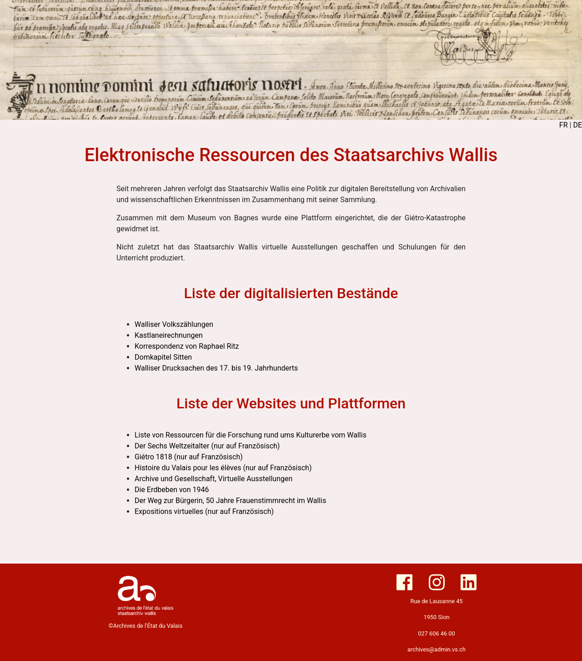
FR (563, 125)
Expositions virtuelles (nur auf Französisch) (204, 511)
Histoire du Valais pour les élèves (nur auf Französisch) (223, 467)
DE (577, 125)
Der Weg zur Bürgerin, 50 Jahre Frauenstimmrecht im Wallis (230, 500)
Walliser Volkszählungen (174, 324)
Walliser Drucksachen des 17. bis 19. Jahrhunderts (216, 368)
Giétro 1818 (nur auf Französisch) (189, 457)
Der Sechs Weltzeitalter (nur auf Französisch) (207, 446)
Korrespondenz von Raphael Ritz (187, 346)
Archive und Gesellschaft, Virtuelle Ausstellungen (213, 478)
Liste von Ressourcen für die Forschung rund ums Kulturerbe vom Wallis (250, 435)
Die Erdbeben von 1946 (172, 489)
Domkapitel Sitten (163, 357)
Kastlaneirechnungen (169, 335)
